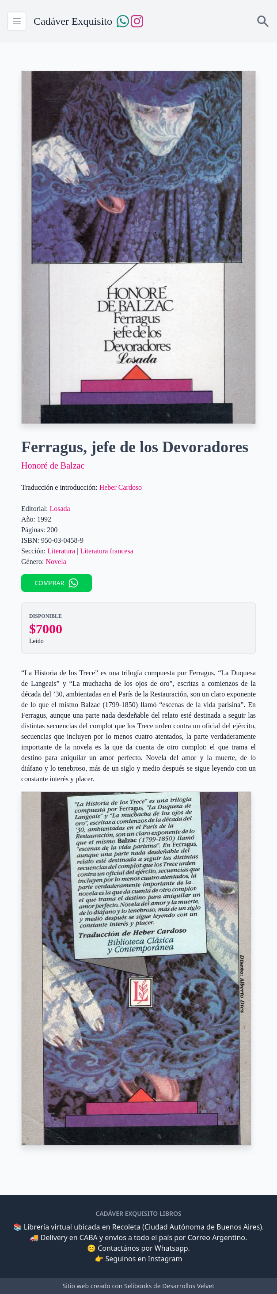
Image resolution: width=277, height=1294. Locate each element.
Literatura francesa (106, 551)
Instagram (165, 1259)
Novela (56, 561)
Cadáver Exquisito (73, 21)
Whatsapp (171, 1248)
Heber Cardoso (120, 487)
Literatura (61, 551)
